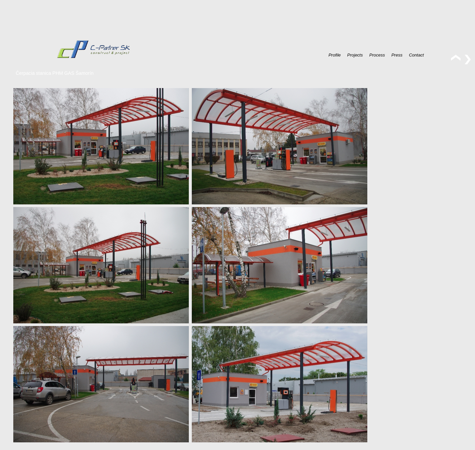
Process (377, 55)
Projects (355, 55)
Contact (416, 55)
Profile (334, 55)
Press (396, 55)
